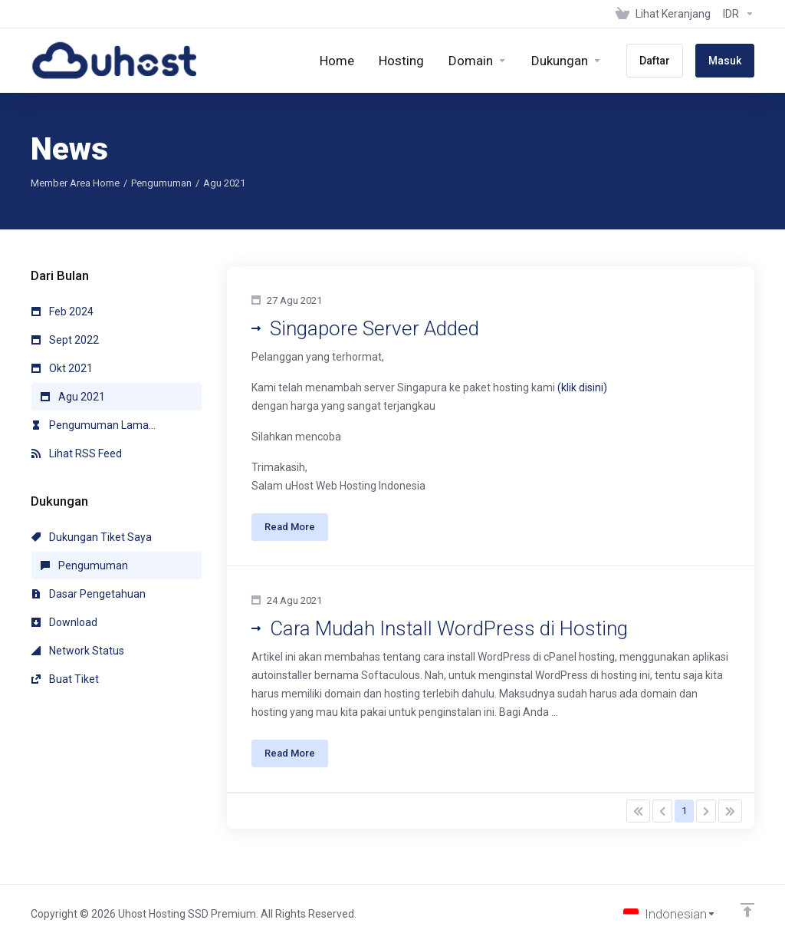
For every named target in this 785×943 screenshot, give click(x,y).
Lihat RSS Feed (76, 453)
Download (64, 622)
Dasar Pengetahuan (88, 594)
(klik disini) (582, 387)
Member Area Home (75, 183)
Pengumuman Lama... (93, 425)
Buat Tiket (65, 679)
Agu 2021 (73, 397)
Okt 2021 (62, 368)
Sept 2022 (65, 340)
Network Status (77, 651)
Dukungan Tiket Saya (91, 537)
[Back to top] (747, 910)
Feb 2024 (62, 311)
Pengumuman (161, 183)
